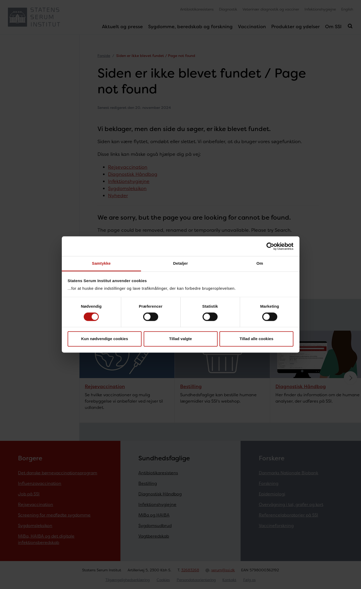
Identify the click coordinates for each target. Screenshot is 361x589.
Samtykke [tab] (101, 263)
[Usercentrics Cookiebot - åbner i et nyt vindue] (270, 246)
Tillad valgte (180, 338)
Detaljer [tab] (180, 263)
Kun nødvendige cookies (104, 338)
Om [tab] (259, 263)
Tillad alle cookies (256, 338)
